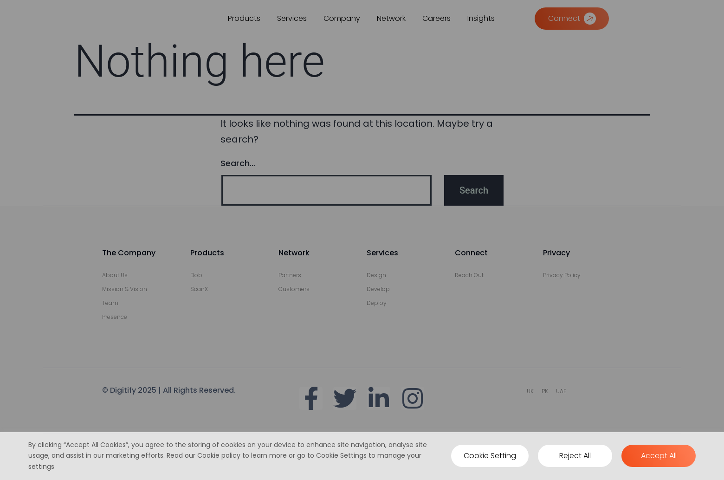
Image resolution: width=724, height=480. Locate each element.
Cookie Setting (490, 455)
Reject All (575, 455)
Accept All (659, 455)
